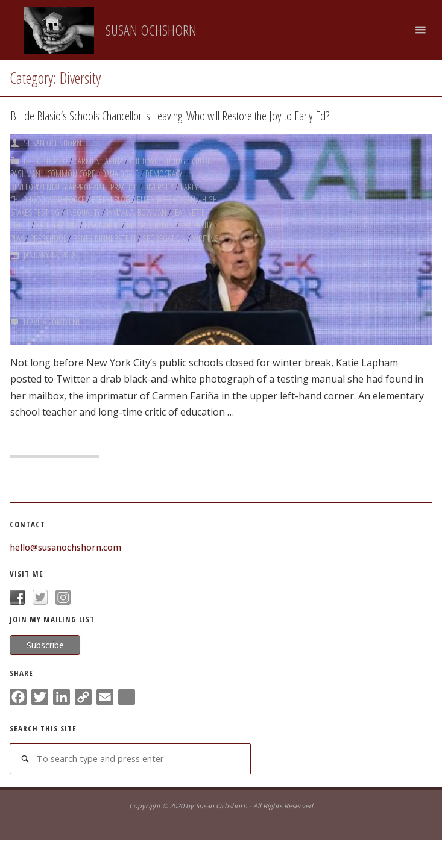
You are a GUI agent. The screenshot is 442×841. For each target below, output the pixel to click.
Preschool (48, 234)
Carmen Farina (98, 160)
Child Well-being (157, 160)
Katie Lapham (57, 222)
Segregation (164, 234)
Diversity (159, 185)
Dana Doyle (120, 173)
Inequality (83, 210)
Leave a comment (52, 322)
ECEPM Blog (111, 197)
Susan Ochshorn (151, 30)
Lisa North (102, 222)
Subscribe (45, 645)
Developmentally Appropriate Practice (73, 185)
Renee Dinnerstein (104, 234)
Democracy (163, 173)
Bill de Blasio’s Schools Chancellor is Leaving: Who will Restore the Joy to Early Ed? (170, 115)
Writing (205, 234)
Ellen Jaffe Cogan (166, 197)
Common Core (71, 173)
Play (17, 234)
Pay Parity (196, 222)
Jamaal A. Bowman (136, 210)
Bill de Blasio (46, 160)
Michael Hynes (150, 222)
